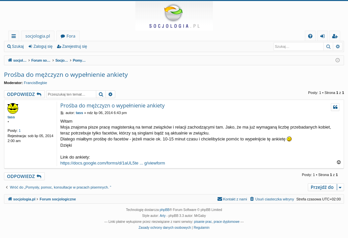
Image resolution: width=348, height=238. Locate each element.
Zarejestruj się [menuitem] (336, 37)
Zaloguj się (42, 46)
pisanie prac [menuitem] (203, 221)
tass (11, 117)
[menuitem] (310, 36)
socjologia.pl (37, 36)
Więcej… (15, 37)
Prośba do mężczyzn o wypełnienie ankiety (66, 74)
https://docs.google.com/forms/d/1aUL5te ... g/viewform (112, 163)
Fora (71, 36)
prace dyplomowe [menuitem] (226, 221)
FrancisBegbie (35, 83)
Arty (163, 216)
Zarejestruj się (74, 46)
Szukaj (18, 46)
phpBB (165, 210)
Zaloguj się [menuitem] (324, 37)
